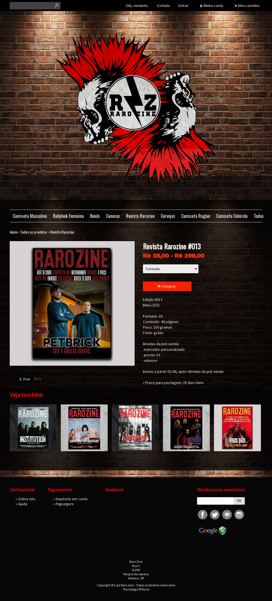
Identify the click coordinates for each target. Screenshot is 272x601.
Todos (259, 216)
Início (13, 232)
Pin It (37, 379)
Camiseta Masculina (30, 216)
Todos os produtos (33, 232)
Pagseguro (65, 503)
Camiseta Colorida (232, 216)
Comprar (167, 286)
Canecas (113, 216)
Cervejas (168, 216)
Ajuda (22, 503)
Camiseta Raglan (195, 216)
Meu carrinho (249, 5)
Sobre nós (26, 498)
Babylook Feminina (68, 216)
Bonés (95, 216)
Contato (163, 5)
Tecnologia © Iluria (136, 589)
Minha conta (213, 5)
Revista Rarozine (140, 216)
